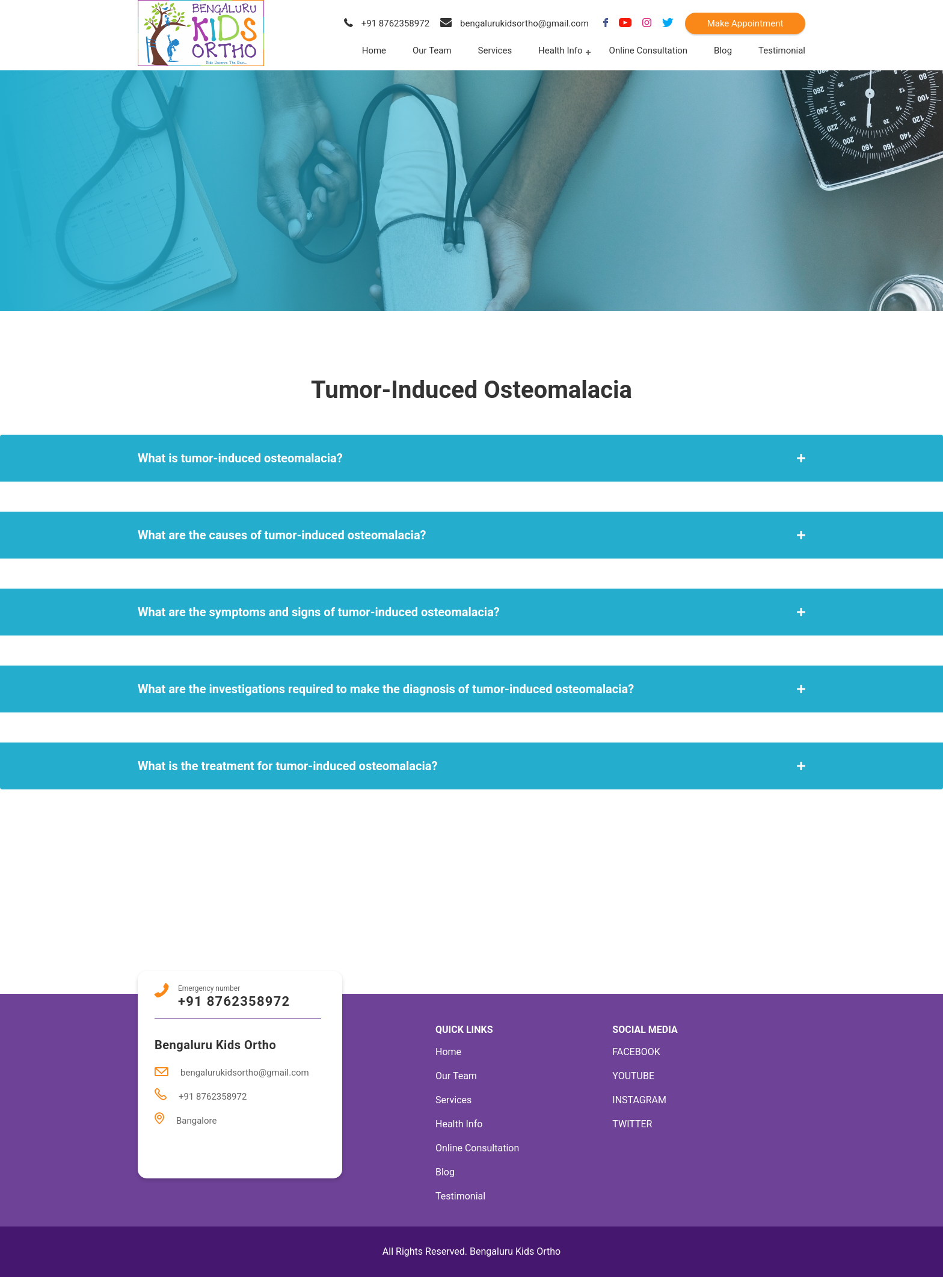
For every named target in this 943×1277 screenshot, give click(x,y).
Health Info (560, 50)
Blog (723, 50)
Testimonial (781, 50)
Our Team (432, 50)
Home (374, 50)
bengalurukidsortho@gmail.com (514, 23)
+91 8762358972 (386, 23)
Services (495, 50)
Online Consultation (648, 50)
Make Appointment (745, 23)
